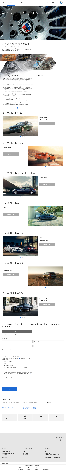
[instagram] (60, 441)
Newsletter (4, 457)
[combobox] (33, 352)
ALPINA (25, 451)
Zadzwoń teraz (17, 331)
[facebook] (57, 441)
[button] (15, 108)
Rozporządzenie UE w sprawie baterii (52, 457)
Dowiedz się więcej (44, 119)
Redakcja (46, 451)
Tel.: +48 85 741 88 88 (7, 410)
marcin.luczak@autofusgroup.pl (29, 407)
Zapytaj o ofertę (46, 124)
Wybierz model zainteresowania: (9, 349)
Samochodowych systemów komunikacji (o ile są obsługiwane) (15, 367)
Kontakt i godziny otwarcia (8, 453)
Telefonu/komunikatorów (8, 365)
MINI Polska (25, 454)
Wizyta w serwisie (6, 456)
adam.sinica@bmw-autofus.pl (8, 407)
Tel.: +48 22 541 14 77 (47, 406)
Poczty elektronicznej (8, 361)
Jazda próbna (5, 454)
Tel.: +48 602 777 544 (6, 408)
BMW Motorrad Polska (28, 456)
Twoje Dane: (5, 338)
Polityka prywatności (48, 456)
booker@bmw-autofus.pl (48, 404)
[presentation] (10, 383)
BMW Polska (25, 453)
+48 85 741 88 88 (6, 451)
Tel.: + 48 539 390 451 (27, 410)
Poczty (5, 363)
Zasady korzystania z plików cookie (51, 454)
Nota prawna (47, 453)
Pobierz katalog (43, 117)
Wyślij (9, 389)
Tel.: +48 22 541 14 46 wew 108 (29, 408)
